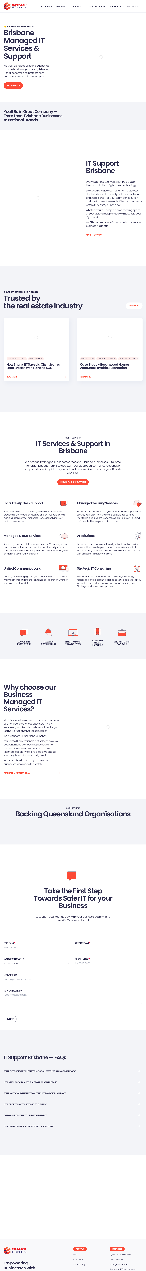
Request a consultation (73, 482)
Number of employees (15, 959)
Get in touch (13, 85)
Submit (10, 1019)
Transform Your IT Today (32, 773)
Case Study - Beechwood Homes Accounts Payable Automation (105, 366)
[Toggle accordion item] (139, 1071)
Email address (11, 975)
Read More (134, 305)
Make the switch (114, 235)
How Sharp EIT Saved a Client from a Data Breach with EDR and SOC (33, 366)
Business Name (82, 943)
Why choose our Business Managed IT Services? (30, 698)
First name (9, 943)
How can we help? (13, 991)
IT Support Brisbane (102, 167)
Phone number (82, 959)
